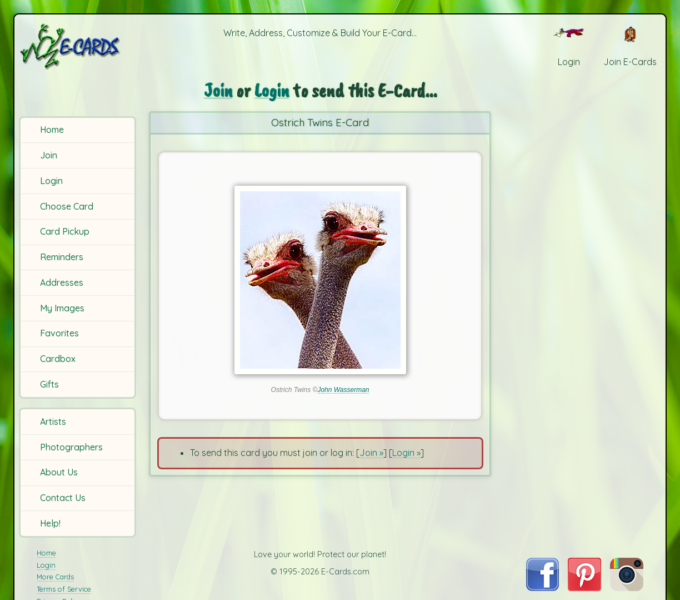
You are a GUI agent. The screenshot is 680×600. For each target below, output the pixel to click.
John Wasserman (343, 390)
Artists (53, 421)
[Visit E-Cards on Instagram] (626, 587)
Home (52, 129)
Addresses (61, 282)
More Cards (55, 576)
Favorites (59, 333)
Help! (50, 523)
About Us (59, 472)
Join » (371, 452)
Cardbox (58, 358)
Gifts (49, 384)
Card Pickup (64, 231)
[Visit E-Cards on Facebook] (542, 587)
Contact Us (63, 497)
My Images (62, 308)
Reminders (61, 256)
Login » (406, 452)
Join (48, 155)
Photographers (71, 447)
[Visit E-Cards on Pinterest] (584, 587)
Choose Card (66, 206)
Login (51, 180)
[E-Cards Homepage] (79, 46)
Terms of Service (64, 588)
